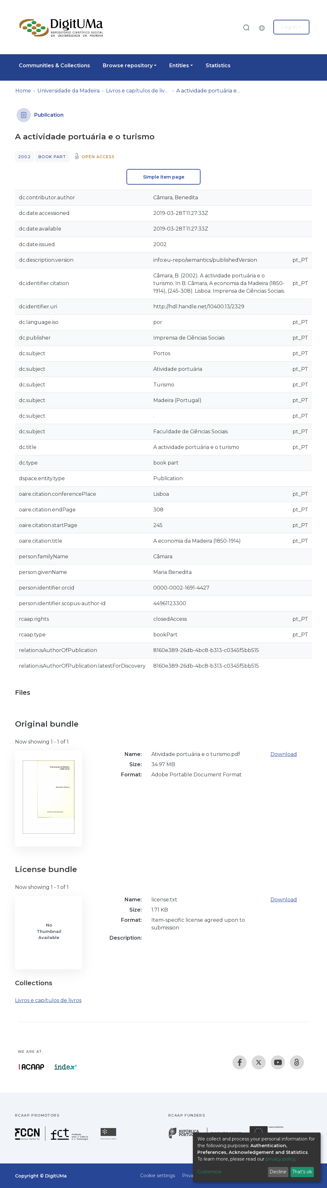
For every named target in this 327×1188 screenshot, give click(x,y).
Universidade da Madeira (68, 91)
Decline (278, 1172)
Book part (52, 156)
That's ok (302, 1172)
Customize (209, 1172)
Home (23, 91)
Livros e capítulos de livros (138, 91)
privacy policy (280, 1159)
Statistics (218, 65)
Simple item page (163, 177)
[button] (263, 27)
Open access (98, 156)
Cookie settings (157, 1175)
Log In (289, 27)
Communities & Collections (54, 65)
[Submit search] (246, 27)
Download (283, 754)
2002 (24, 156)
